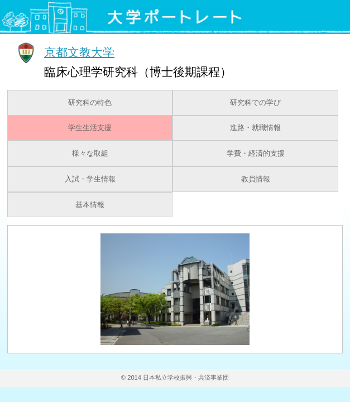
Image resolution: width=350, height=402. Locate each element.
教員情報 (255, 179)
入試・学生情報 (90, 179)
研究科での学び (255, 103)
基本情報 (89, 205)
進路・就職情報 (255, 128)
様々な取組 (90, 153)
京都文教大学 (79, 51)
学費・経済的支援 (256, 153)
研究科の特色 (90, 103)
